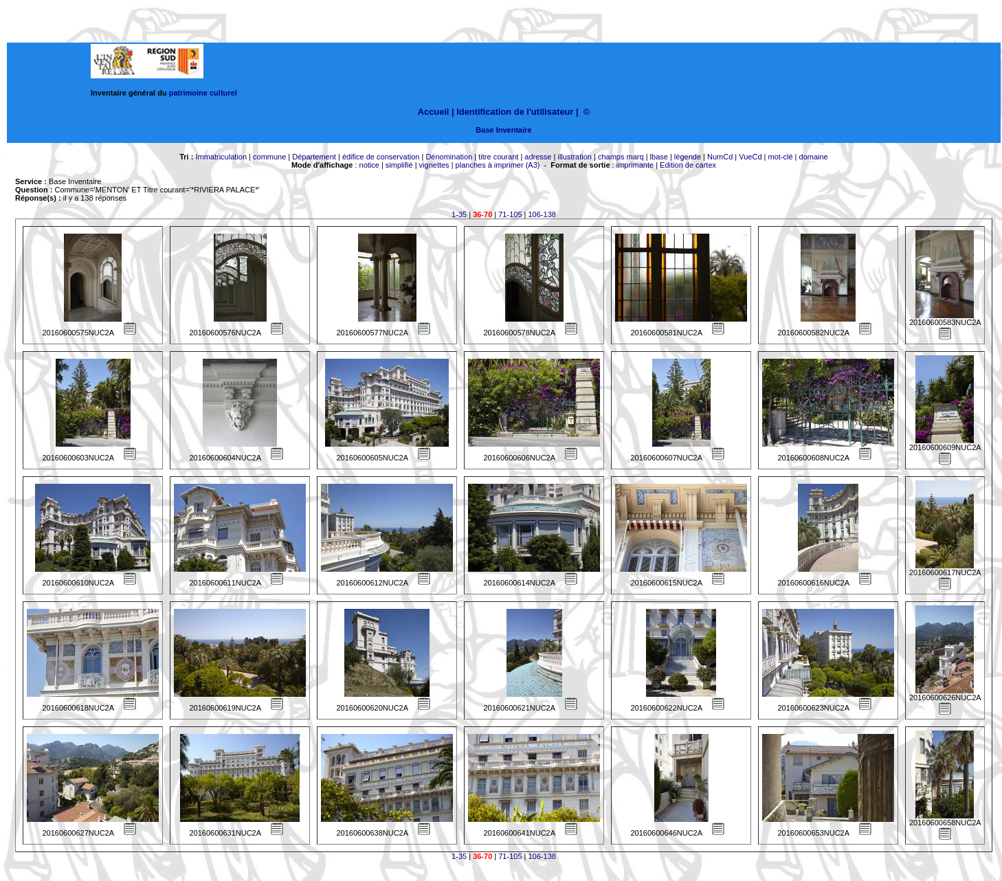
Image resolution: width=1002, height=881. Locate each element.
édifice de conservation (381, 157)
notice (369, 165)
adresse (537, 157)
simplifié (399, 165)
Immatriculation (221, 157)
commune (269, 157)
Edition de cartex (688, 165)
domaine (813, 157)
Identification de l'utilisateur (514, 112)
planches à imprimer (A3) (498, 165)
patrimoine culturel (203, 93)
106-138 (542, 214)
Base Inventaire (503, 130)
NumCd (720, 157)
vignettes (434, 165)
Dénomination (448, 157)
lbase (659, 157)
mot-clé (780, 157)
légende (687, 157)
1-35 (459, 214)
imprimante (635, 165)
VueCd (750, 157)
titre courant (498, 157)
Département (314, 157)
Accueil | (436, 112)
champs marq (621, 157)
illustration (574, 157)
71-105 (510, 214)
